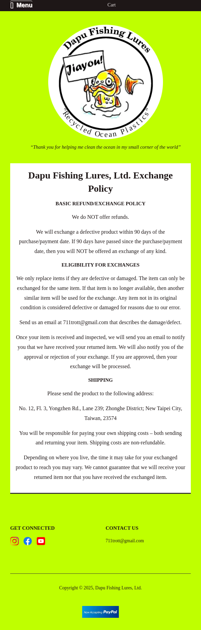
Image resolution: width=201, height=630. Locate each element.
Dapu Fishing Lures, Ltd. (118, 587)
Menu (21, 5)
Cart (112, 4)
